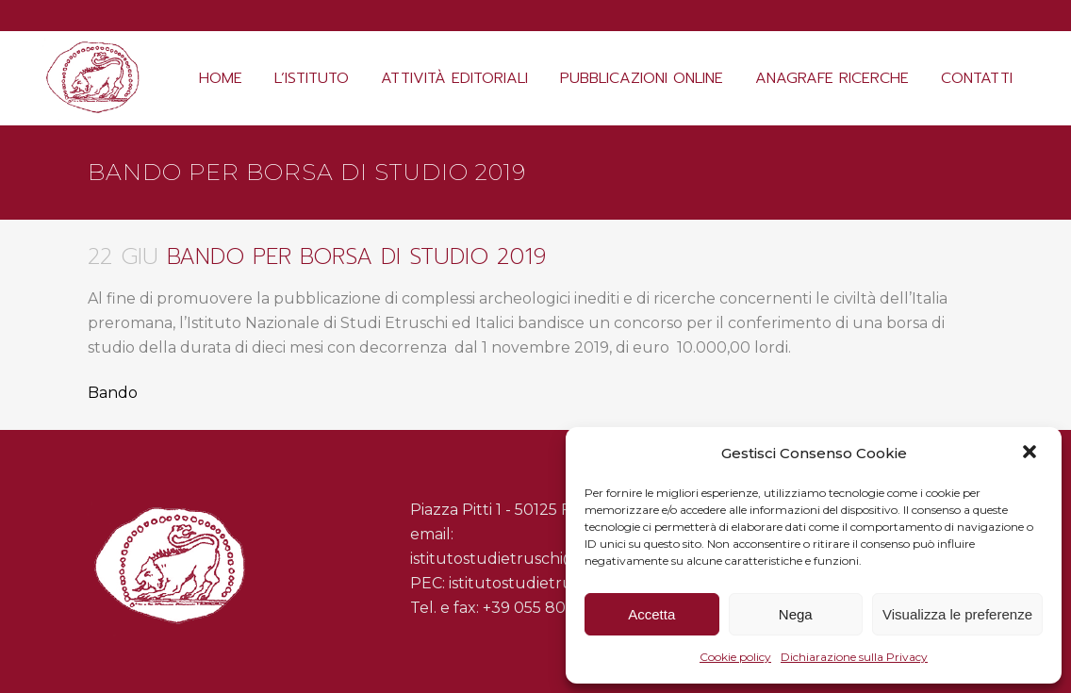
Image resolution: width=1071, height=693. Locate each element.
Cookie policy (735, 657)
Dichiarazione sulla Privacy (854, 657)
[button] (1031, 453)
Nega (796, 614)
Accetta (651, 614)
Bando (113, 393)
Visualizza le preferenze (957, 614)
